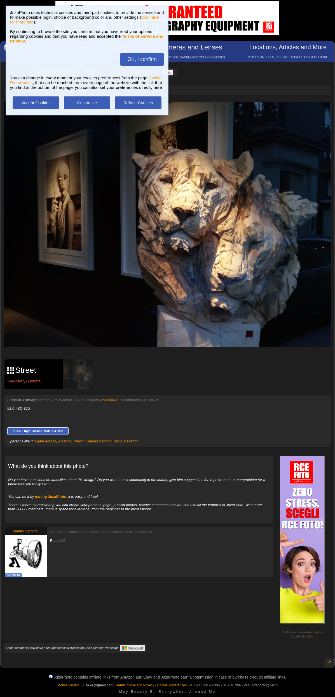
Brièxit (78, 441)
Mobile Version (68, 685)
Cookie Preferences (172, 685)
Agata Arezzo (45, 441)
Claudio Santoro (99, 441)
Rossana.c (109, 400)
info (310, 636)
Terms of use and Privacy (135, 685)
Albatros (64, 441)
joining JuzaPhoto (50, 496)
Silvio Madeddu (126, 441)
